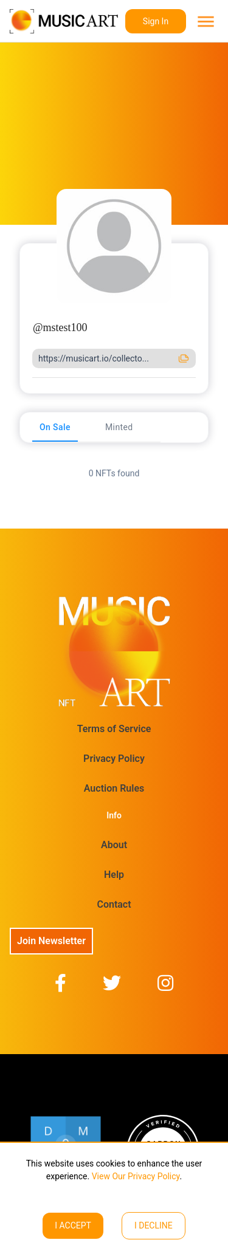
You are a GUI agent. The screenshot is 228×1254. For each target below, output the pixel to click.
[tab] (55, 427)
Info (114, 815)
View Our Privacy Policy (134, 1176)
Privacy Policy (114, 758)
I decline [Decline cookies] (153, 1225)
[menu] (204, 21)
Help (114, 874)
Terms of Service (114, 729)
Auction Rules (114, 788)
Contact (114, 904)
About (114, 845)
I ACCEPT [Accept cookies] (73, 1225)
